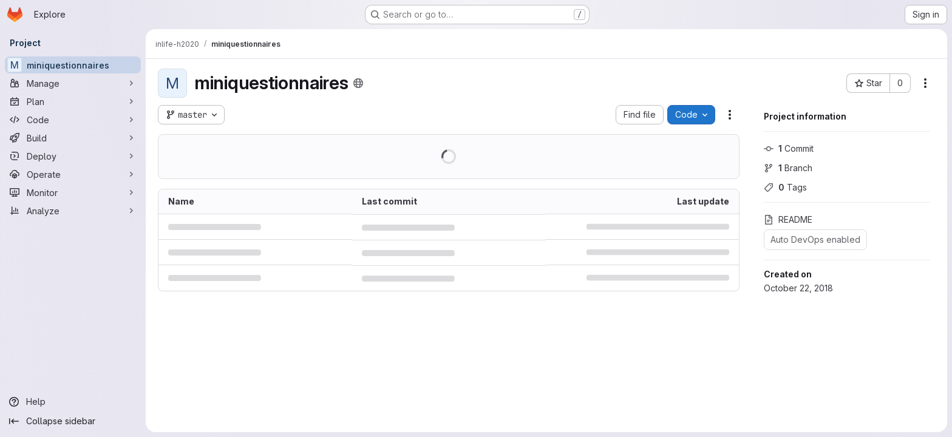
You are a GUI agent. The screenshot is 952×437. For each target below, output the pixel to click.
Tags (785, 187)
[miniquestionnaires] (73, 64)
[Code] (73, 119)
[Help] (73, 401)
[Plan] (73, 101)
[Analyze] (73, 210)
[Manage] (73, 83)
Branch (788, 168)
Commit (789, 148)
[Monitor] (73, 192)
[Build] (73, 137)
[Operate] (73, 174)
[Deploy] (73, 155)
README (788, 219)
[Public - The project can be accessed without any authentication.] (358, 83)
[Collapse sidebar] (73, 421)
